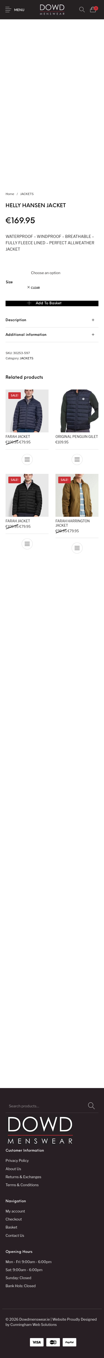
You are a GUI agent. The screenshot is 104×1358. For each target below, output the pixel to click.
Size (9, 282)
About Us (13, 1169)
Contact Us (15, 1235)
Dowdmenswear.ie (34, 1319)
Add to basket (49, 303)
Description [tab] (16, 320)
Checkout (14, 1219)
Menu (19, 10)
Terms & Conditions (22, 1185)
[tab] (52, 320)
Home (10, 194)
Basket (11, 1227)
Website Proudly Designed (74, 1319)
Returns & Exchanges (23, 1177)
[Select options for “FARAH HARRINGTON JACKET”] (76, 548)
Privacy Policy (17, 1160)
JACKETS (27, 194)
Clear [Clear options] (35, 288)
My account (15, 1211)
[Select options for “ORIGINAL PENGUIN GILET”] (76, 459)
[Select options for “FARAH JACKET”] (27, 459)
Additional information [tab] (26, 335)
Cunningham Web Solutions (33, 1324)
